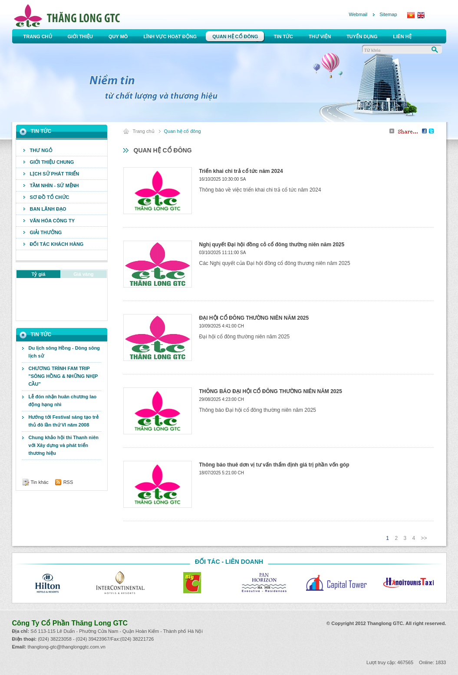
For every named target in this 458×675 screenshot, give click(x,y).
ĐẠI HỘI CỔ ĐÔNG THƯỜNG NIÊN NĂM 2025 (254, 318)
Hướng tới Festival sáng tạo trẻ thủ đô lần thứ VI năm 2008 (64, 420)
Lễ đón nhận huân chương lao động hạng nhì (63, 400)
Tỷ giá (39, 274)
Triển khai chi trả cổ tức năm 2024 (241, 171)
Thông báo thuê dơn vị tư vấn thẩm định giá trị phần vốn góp (274, 465)
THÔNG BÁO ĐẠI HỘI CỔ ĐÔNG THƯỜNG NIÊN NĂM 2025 (270, 391)
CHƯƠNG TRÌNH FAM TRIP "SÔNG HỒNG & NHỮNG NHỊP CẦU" (63, 376)
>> (424, 538)
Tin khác (40, 482)
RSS (68, 482)
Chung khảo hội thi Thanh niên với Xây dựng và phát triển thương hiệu (64, 445)
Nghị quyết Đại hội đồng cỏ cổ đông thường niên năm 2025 (272, 245)
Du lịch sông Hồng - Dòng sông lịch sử (64, 351)
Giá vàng (83, 274)
